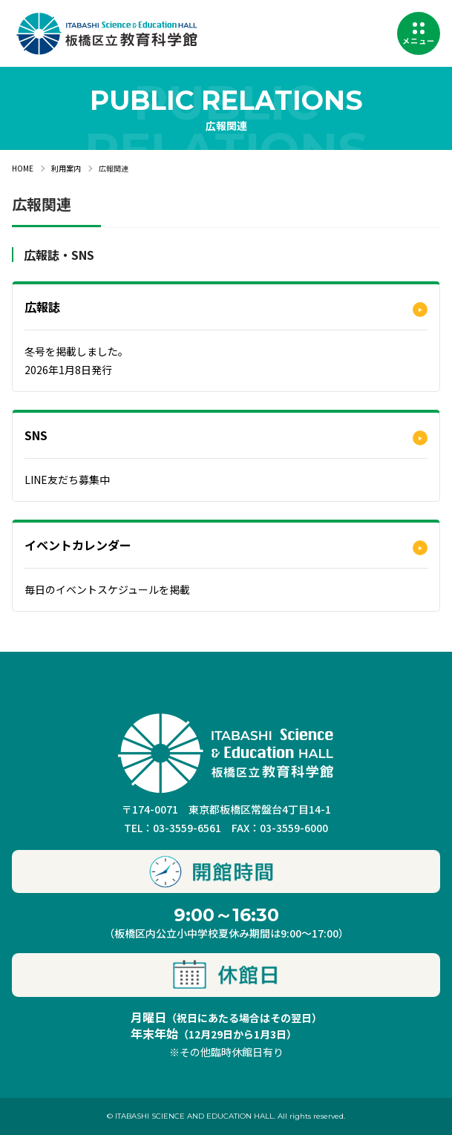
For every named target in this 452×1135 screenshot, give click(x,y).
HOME (22, 168)
